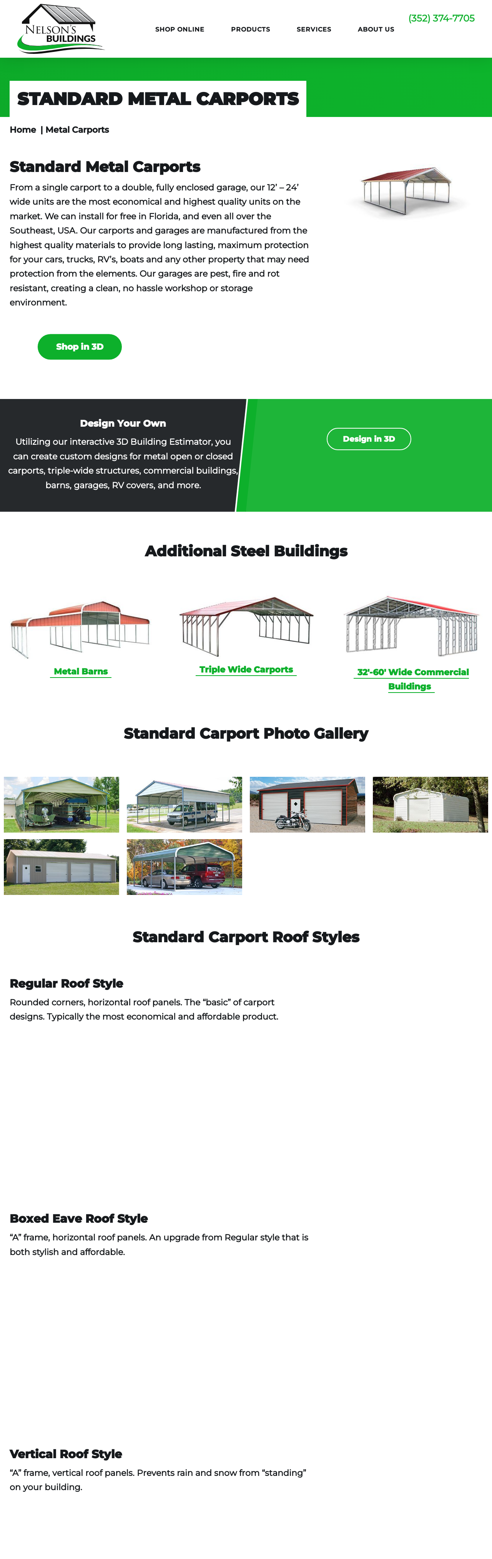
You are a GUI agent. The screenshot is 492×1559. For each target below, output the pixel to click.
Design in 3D (369, 439)
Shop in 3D (79, 347)
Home (23, 130)
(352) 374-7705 (441, 18)
